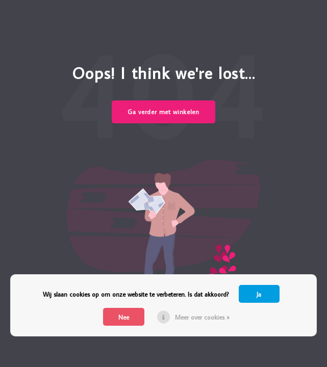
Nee (123, 317)
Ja (259, 294)
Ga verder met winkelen (163, 112)
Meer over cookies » (202, 317)
